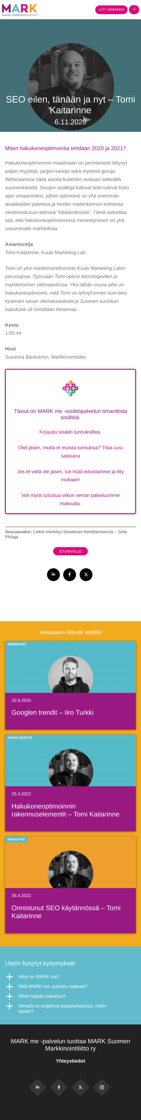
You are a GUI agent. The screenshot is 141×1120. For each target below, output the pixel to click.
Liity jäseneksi (111, 9)
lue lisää (73, 472)
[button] (70, 977)
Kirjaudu (48, 432)
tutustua (52, 495)
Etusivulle (71, 551)
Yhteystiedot (70, 1061)
